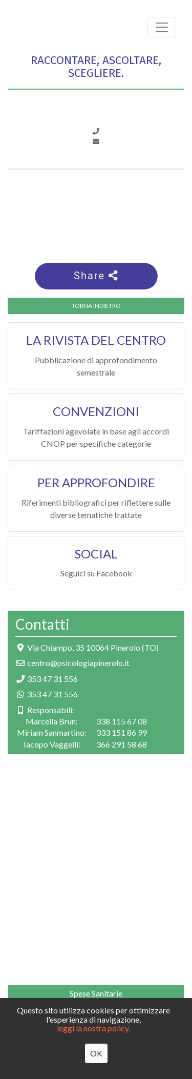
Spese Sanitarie (96, 993)
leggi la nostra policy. (93, 1028)
